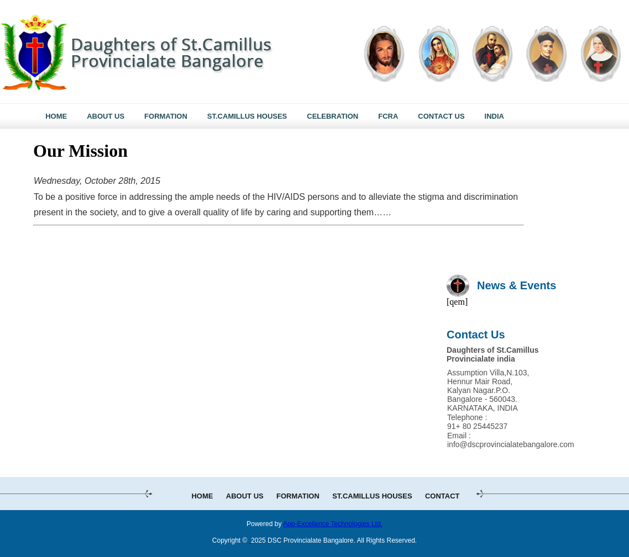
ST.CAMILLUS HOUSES (372, 496)
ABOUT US (245, 496)
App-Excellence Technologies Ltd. (332, 524)
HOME (202, 496)
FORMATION (297, 496)
